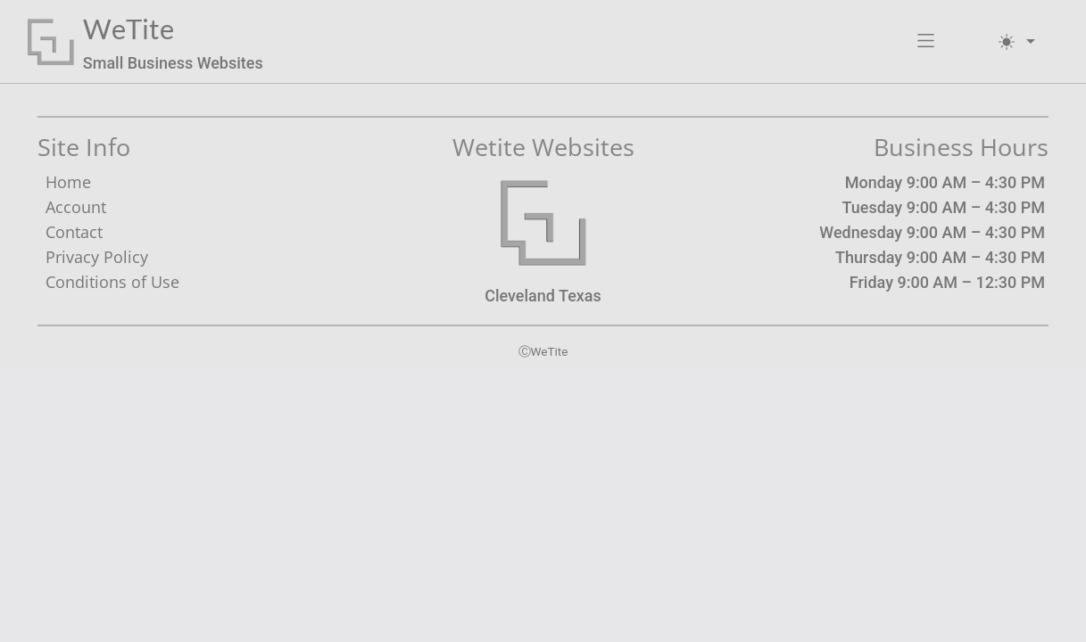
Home (68, 182)
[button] (926, 42)
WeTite (128, 28)
